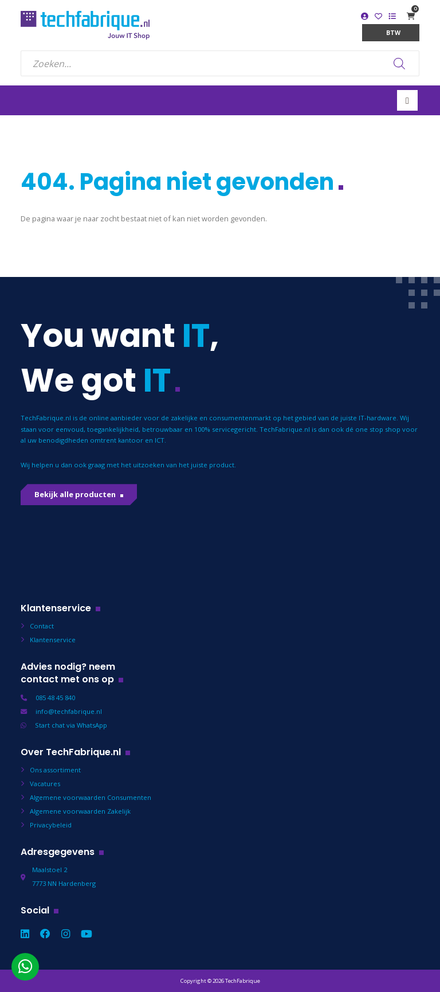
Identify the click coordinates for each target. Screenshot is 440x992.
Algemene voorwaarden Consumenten (90, 797)
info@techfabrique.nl (69, 711)
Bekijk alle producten (75, 494)
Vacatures (45, 783)
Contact (42, 626)
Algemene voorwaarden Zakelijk (80, 811)
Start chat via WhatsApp (71, 725)
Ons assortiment (55, 770)
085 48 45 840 (55, 697)
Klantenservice (53, 639)
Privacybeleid (51, 825)
